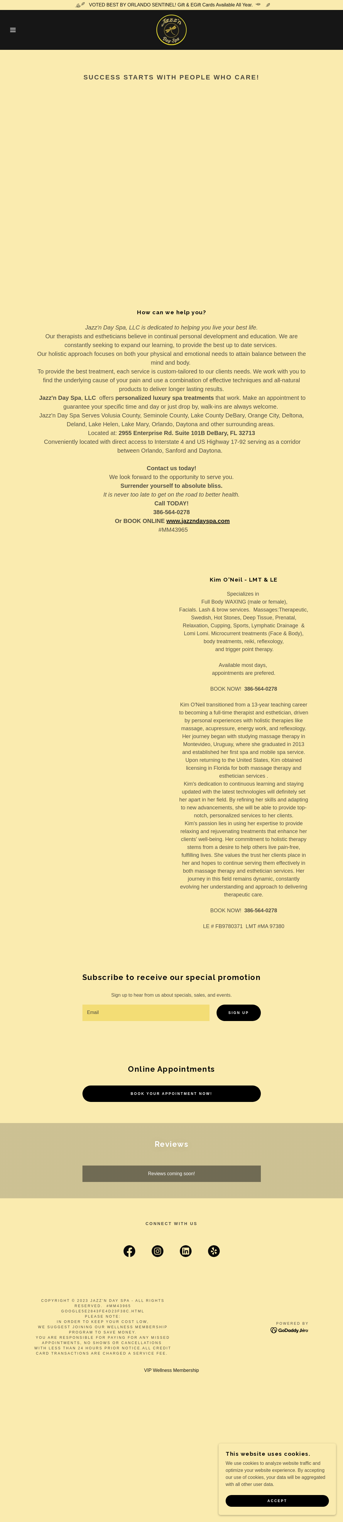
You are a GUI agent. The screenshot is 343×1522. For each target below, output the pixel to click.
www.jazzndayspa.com (198, 521)
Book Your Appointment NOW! (171, 1094)
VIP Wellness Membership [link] (171, 1370)
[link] (171, 29)
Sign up (238, 1013)
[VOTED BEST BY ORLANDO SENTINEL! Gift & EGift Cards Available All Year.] (171, 5)
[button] (17, 30)
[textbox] (146, 1013)
